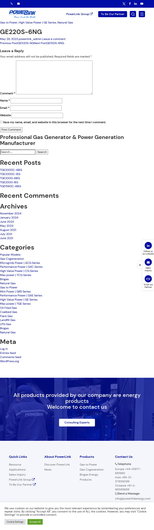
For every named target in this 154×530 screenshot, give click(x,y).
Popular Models (10, 254)
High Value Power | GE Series (37, 22)
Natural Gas (65, 22)
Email (4, 108)
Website (5, 115)
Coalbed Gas (8, 312)
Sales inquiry (17, 474)
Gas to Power (8, 22)
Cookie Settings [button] (15, 521)
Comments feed (10, 357)
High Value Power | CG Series (19, 271)
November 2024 (10, 213)
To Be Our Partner (112, 14)
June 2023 (7, 222)
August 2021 (8, 230)
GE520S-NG (17, 43)
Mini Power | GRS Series (15, 291)
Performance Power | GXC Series (21, 267)
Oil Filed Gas (8, 308)
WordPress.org (9, 361)
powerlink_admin (30, 39)
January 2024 (9, 217)
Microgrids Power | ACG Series (20, 263)
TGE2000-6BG (10, 178)
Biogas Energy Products (89, 477)
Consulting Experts (77, 422)
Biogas (4, 279)
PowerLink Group (79, 14)
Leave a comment (54, 39)
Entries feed (8, 353)
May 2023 (6, 226)
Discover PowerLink (57, 464)
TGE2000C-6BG (11, 170)
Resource (15, 464)
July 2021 (6, 234)
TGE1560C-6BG (10, 186)
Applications (17, 469)
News (48, 469)
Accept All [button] (35, 521)
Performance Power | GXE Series (21, 295)
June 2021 (6, 238)
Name (5, 100)
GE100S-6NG (49, 43)
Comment (7, 93)
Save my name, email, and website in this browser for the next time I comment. (54, 122)
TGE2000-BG (9, 182)
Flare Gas (6, 316)
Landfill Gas (7, 320)
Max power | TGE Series (15, 304)
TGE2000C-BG (10, 174)
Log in (4, 349)
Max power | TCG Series (15, 275)
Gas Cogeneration (12, 259)
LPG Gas (5, 324)
